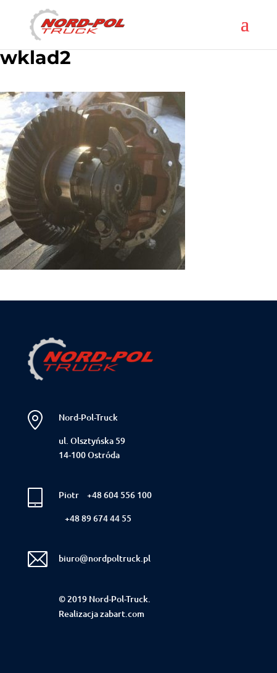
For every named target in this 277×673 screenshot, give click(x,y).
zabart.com (122, 613)
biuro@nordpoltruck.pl (105, 558)
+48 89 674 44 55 (98, 518)
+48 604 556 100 (119, 495)
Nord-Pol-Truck (88, 417)
